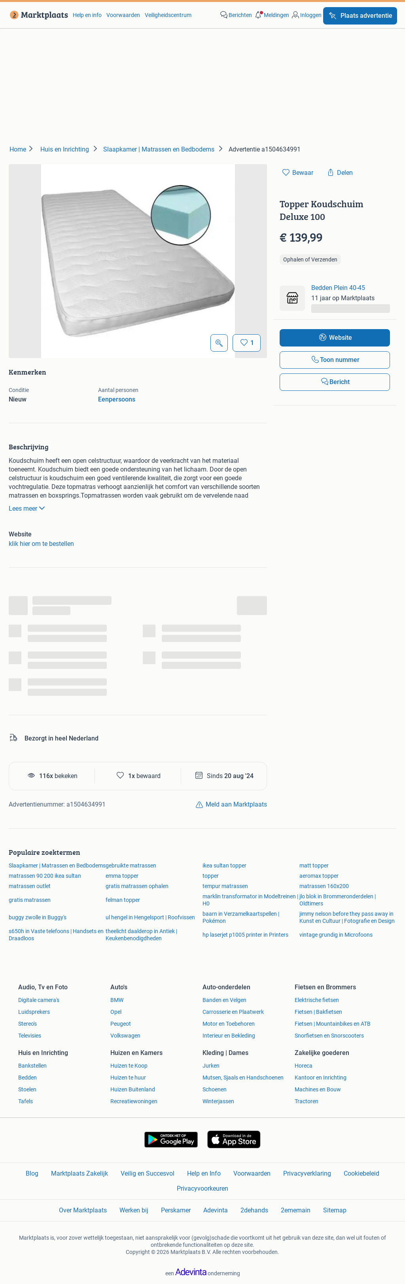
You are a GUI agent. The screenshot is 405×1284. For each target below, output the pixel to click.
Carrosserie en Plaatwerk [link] (233, 1012)
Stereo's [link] (27, 1024)
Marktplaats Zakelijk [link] (79, 1173)
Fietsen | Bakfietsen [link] (318, 1012)
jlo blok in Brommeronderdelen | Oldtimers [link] (337, 900)
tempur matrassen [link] (225, 886)
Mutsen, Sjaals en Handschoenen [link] (243, 1077)
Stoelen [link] (27, 1089)
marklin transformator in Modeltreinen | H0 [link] (250, 900)
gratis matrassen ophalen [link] (137, 886)
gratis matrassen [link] (30, 900)
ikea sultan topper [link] (224, 865)
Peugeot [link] (120, 1024)
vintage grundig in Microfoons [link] (336, 935)
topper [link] (210, 876)
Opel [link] (115, 1012)
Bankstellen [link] (32, 1065)
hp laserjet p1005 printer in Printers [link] (245, 935)
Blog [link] (32, 1173)
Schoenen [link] (214, 1089)
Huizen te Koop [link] (129, 1065)
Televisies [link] (29, 1035)
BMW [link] (116, 1000)
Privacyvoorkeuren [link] (202, 1188)
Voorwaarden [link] (123, 15)
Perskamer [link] (176, 1210)
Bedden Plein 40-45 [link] (338, 288)
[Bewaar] (247, 343)
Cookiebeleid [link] (361, 1173)
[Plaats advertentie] (360, 16)
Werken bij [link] (133, 1210)
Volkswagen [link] (125, 1035)
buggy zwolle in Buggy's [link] (37, 917)
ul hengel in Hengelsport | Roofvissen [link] (150, 917)
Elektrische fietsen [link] (317, 1000)
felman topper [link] (123, 900)
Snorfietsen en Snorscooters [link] (329, 1035)
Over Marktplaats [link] (83, 1210)
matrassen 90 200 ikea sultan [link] (45, 876)
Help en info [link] (87, 15)
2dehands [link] (254, 1210)
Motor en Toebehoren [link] (228, 1024)
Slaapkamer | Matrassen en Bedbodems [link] (57, 865)
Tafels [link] (25, 1101)
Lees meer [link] (28, 508)
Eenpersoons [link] (116, 399)
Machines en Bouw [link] (318, 1089)
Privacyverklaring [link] (307, 1173)
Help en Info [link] (204, 1173)
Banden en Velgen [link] (224, 1000)
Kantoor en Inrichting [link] (320, 1077)
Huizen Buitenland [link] (132, 1089)
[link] (37, 15)
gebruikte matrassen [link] (131, 865)
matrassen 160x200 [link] (324, 886)
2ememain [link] (295, 1210)
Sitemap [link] (334, 1210)
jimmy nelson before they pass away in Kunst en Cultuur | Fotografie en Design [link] (347, 917)
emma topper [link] (122, 876)
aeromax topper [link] (319, 876)
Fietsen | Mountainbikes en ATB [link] (333, 1024)
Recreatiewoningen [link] (133, 1101)
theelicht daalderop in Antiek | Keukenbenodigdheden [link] (141, 934)
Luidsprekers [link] (34, 1012)
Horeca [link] (303, 1065)
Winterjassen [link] (218, 1101)
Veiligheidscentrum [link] (168, 15)
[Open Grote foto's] (219, 343)
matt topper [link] (314, 865)
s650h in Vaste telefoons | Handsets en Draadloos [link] (56, 934)
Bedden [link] (27, 1077)
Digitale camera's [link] (38, 1000)
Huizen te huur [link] (128, 1077)
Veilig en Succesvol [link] (147, 1173)
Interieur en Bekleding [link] (228, 1035)
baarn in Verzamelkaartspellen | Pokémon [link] (240, 917)
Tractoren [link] (306, 1101)
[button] (271, 15)
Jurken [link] (211, 1065)
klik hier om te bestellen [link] (41, 543)
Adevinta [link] (215, 1210)
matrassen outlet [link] (30, 886)
